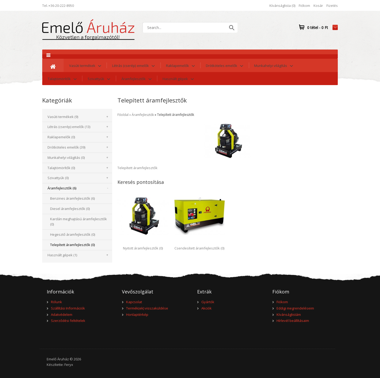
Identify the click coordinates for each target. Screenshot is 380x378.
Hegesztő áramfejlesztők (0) (72, 234)
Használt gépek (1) (62, 255)
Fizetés (332, 5)
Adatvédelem (61, 314)
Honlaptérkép (137, 314)
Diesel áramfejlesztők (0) (70, 208)
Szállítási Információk (68, 308)
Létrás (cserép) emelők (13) (69, 126)
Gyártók (207, 302)
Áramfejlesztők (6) (62, 188)
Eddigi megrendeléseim (295, 308)
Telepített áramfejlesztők (175, 114)
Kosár (318, 5)
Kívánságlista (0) (282, 5)
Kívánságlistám (289, 314)
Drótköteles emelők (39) (66, 147)
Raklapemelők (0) (61, 137)
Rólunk (56, 302)
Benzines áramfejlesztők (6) (72, 198)
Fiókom (304, 5)
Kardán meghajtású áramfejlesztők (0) (78, 222)
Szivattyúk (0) (58, 177)
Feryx (68, 364)
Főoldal (123, 114)
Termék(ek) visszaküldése (147, 308)
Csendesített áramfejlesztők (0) (199, 248)
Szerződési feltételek (68, 320)
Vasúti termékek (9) (63, 116)
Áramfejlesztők (143, 114)
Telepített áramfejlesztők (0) (72, 244)
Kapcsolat (134, 302)
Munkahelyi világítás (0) (66, 157)
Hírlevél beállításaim (293, 320)
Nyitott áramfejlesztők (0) (143, 248)
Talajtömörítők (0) (61, 167)
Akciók (206, 308)
